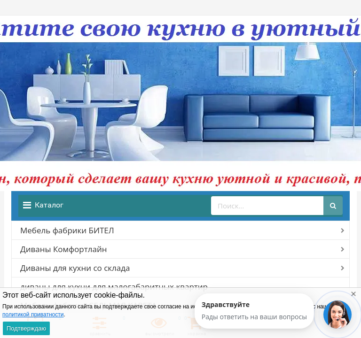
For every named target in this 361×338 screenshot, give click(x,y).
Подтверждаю (26, 328)
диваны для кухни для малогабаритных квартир (114, 286)
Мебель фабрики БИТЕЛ (67, 230)
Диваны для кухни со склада (75, 267)
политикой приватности (32, 314)
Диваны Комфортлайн (63, 249)
